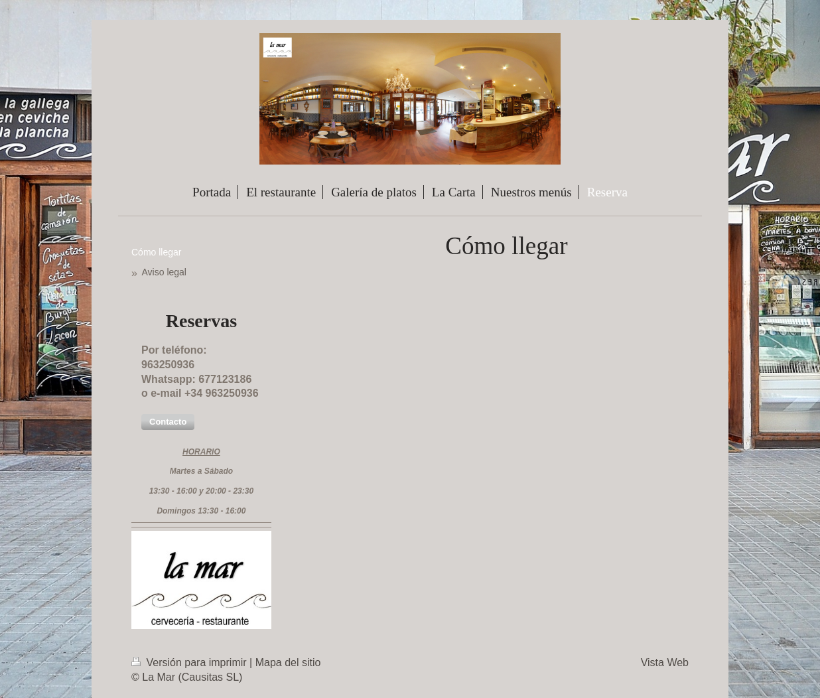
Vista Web (665, 662)
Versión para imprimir (190, 662)
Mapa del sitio (288, 662)
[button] (167, 422)
